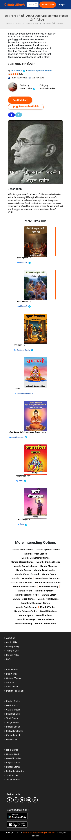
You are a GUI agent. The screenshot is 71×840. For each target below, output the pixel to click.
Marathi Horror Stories (24, 599)
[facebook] (9, 799)
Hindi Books (12, 705)
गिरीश (22, 481)
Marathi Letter (49, 595)
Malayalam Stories (15, 771)
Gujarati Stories (13, 754)
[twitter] (22, 799)
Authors (10, 682)
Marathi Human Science (24, 586)
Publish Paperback (15, 691)
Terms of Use (12, 651)
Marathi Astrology (26, 619)
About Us (10, 638)
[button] (36, 4)
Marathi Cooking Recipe (27, 595)
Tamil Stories (12, 775)
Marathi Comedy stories (25, 566)
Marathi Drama (49, 574)
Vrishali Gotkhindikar (25, 394)
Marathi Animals (44, 615)
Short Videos (12, 686)
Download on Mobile (26, 106)
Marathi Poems (23, 570)
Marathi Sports (26, 615)
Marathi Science (46, 619)
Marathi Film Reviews (48, 599)
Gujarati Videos (13, 678)
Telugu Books (12, 722)
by (18, 263)
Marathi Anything (23, 623)
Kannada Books (13, 735)
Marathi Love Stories (22, 578)
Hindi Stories (12, 750)
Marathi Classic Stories (22, 562)
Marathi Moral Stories (21, 582)
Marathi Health (25, 590)
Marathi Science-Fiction (25, 611)
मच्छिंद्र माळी (25, 263)
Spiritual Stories (47, 88)
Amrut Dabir (18, 70)
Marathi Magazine (49, 566)
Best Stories (12, 669)
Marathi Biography (44, 590)
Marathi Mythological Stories (35, 603)
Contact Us (11, 642)
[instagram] (15, 799)
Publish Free (48, 4)
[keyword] (33, 4)
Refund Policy (12, 655)
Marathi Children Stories (48, 562)
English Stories (13, 762)
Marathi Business (48, 611)
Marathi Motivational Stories (35, 558)
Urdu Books (11, 739)
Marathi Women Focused (27, 574)
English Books (13, 701)
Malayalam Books (14, 731)
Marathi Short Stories (22, 549)
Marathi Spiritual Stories (40, 70)
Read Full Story (20, 100)
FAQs (8, 659)
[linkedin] (35, 799)
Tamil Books (12, 718)
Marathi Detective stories (47, 578)
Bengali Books (13, 727)
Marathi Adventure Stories (47, 582)
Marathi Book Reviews (26, 607)
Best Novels (11, 674)
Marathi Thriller (47, 607)
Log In (62, 4)
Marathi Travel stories (44, 570)
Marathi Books (13, 714)
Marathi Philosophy (48, 586)
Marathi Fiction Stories (35, 554)
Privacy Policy (12, 646)
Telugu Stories (13, 779)
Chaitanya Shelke (25, 350)
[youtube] (28, 799)
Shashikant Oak (19, 437)
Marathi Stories (13, 758)
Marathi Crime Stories (45, 623)
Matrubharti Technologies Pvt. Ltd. (39, 832)
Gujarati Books (13, 710)
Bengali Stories (13, 767)
